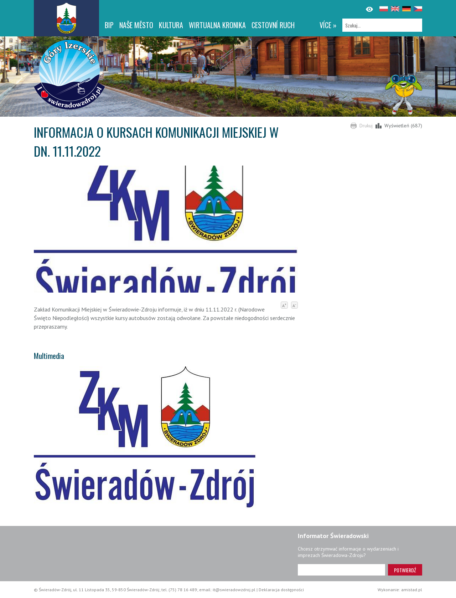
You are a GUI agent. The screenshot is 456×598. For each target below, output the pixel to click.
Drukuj (366, 125)
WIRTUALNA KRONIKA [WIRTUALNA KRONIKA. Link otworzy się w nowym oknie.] (217, 25)
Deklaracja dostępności (281, 589)
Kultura (171, 25)
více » (328, 25)
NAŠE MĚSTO (136, 25)
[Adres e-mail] (341, 570)
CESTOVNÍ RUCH (273, 25)
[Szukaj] (382, 25)
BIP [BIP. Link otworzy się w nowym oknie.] (109, 25)
